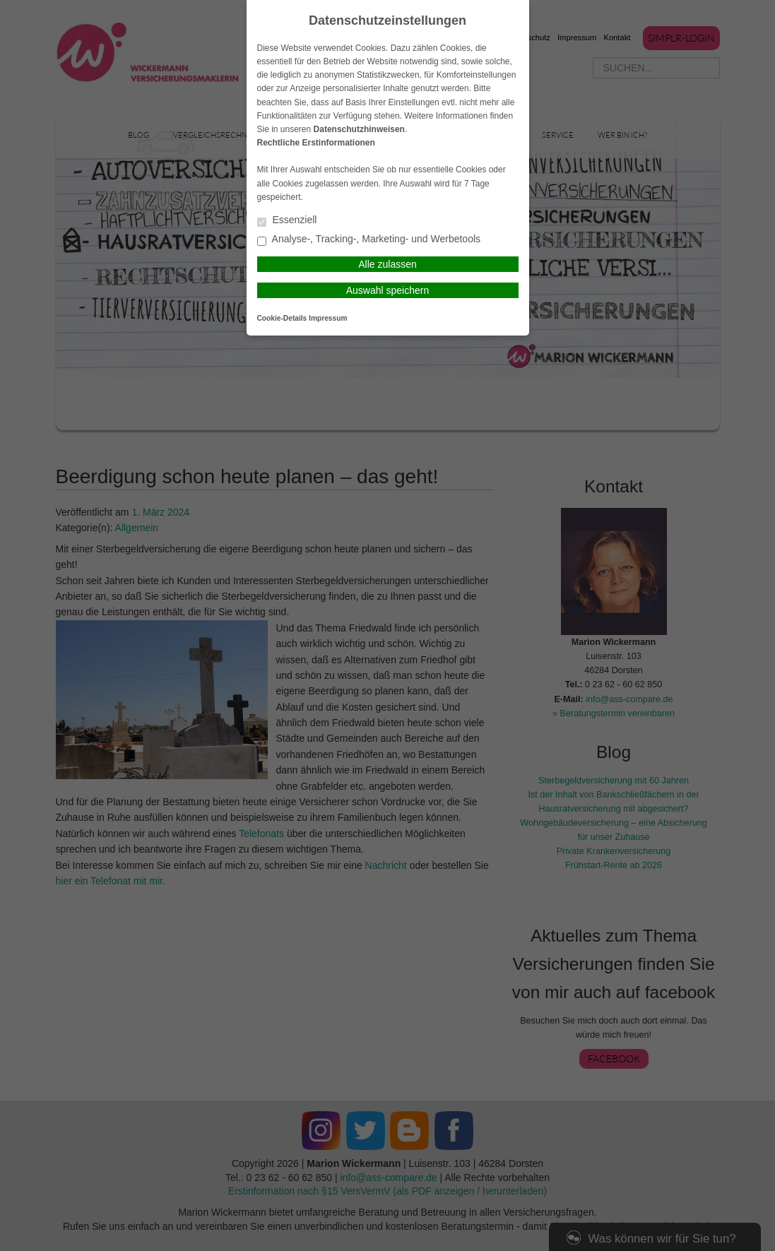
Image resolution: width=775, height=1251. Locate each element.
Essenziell (287, 221)
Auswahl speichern (388, 290)
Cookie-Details (282, 318)
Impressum (328, 318)
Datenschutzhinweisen (359, 129)
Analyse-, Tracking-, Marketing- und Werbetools (369, 240)
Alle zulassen (387, 264)
